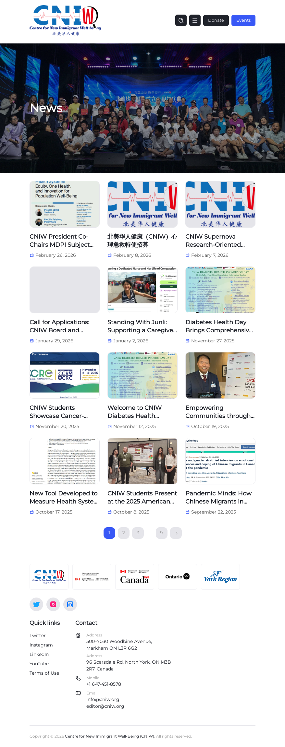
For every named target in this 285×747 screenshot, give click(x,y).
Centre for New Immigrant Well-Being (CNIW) (109, 736)
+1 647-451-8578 (103, 684)
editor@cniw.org (105, 706)
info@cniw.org (102, 699)
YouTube (39, 664)
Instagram (41, 645)
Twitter (38, 635)
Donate (216, 20)
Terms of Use (44, 673)
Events (243, 20)
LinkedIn (39, 654)
